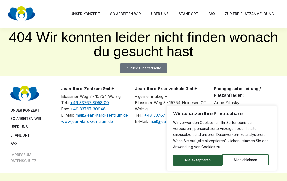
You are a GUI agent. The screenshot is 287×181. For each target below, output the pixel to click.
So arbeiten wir (125, 14)
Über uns (160, 14)
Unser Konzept (85, 14)
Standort (188, 14)
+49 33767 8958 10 (163, 115)
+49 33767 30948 (87, 108)
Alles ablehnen (196, 160)
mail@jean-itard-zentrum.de (101, 115)
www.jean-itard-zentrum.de (87, 121)
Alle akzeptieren (245, 160)
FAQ (211, 14)
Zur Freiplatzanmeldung (249, 14)
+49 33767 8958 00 (89, 102)
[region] (221, 138)
